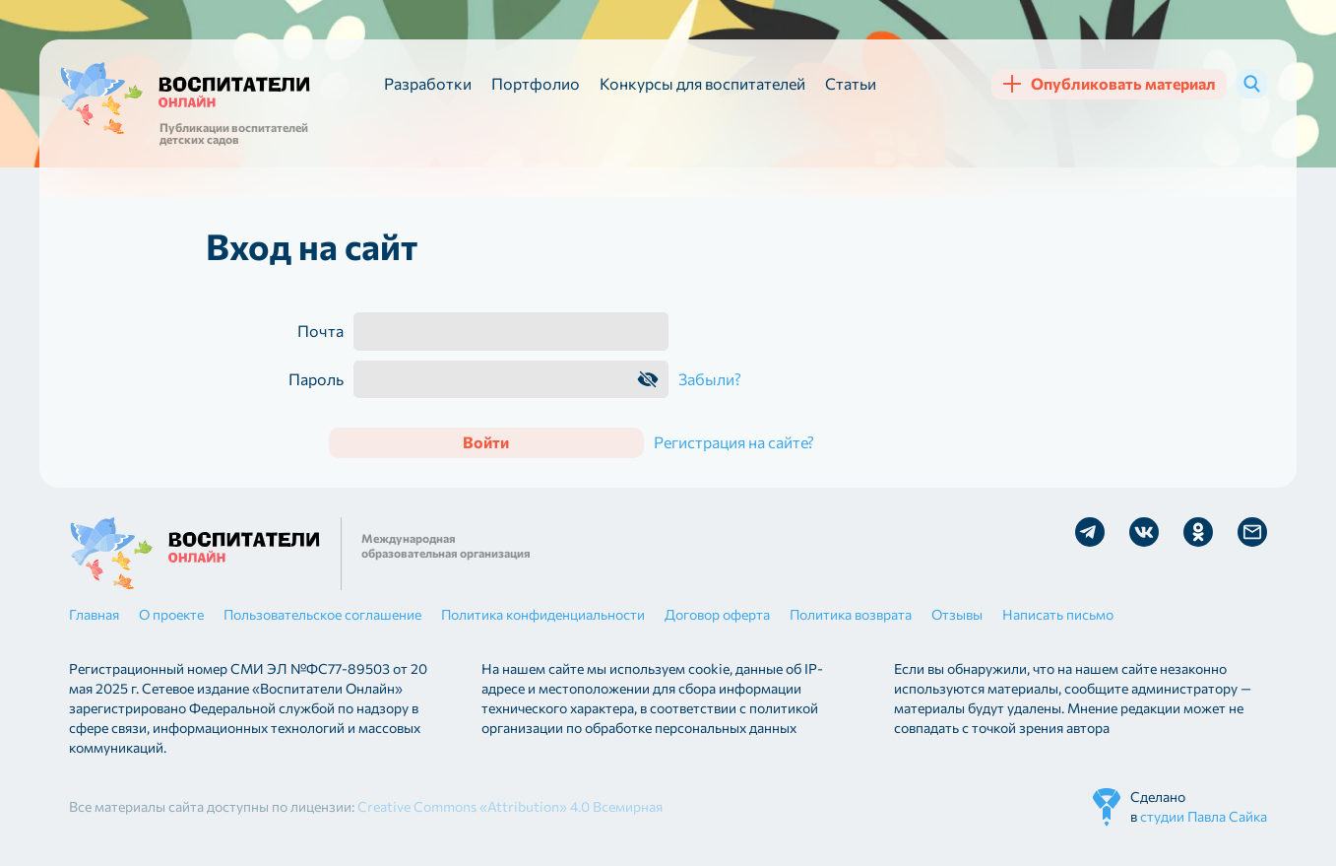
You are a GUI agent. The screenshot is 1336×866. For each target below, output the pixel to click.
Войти (486, 442)
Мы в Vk (1144, 532)
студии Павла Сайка (1203, 816)
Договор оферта (717, 614)
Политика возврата (851, 614)
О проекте (171, 614)
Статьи (850, 83)
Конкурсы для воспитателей (702, 83)
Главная (94, 614)
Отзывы (957, 614)
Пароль (316, 379)
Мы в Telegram (1090, 532)
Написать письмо (1057, 614)
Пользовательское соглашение (322, 614)
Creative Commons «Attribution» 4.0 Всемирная (510, 806)
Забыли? (709, 378)
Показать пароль (648, 379)
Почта (320, 331)
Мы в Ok (1198, 532)
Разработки (428, 83)
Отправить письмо (1252, 532)
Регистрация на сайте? (734, 442)
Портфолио (535, 83)
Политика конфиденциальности (543, 614)
